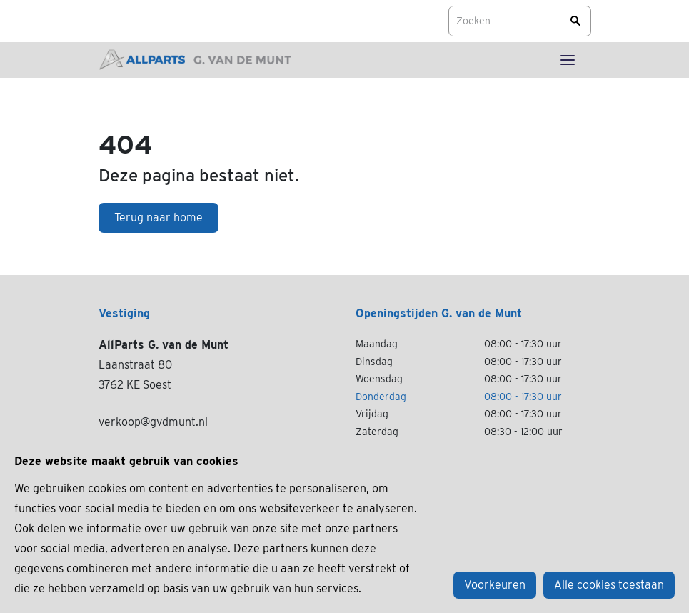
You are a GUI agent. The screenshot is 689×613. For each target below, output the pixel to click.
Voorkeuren (494, 585)
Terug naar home (158, 217)
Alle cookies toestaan (609, 585)
